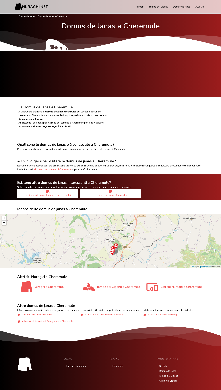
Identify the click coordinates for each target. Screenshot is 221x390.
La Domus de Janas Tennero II (36, 314)
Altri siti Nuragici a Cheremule (180, 287)
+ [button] (4, 218)
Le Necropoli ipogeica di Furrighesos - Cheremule (47, 321)
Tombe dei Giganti (158, 6)
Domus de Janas (181, 6)
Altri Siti (199, 6)
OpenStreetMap (205, 267)
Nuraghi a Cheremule (49, 287)
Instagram (117, 366)
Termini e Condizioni (76, 366)
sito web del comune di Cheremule (52, 169)
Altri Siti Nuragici (168, 380)
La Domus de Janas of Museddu (110, 193)
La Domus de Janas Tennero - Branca (103, 314)
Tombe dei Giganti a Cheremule (119, 287)
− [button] (4, 223)
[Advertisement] (110, 73)
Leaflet (193, 267)
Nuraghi (140, 6)
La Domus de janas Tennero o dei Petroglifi (48, 193)
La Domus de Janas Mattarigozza (164, 314)
